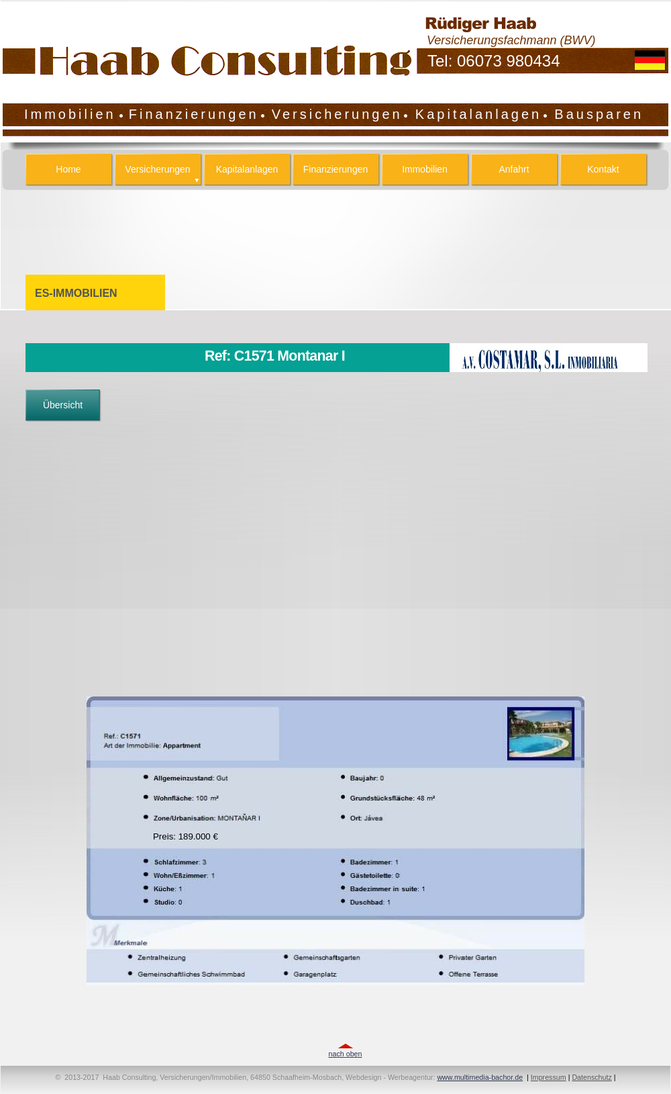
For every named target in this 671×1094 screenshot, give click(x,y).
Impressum (548, 1077)
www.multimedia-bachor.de (480, 1077)
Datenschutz (591, 1077)
